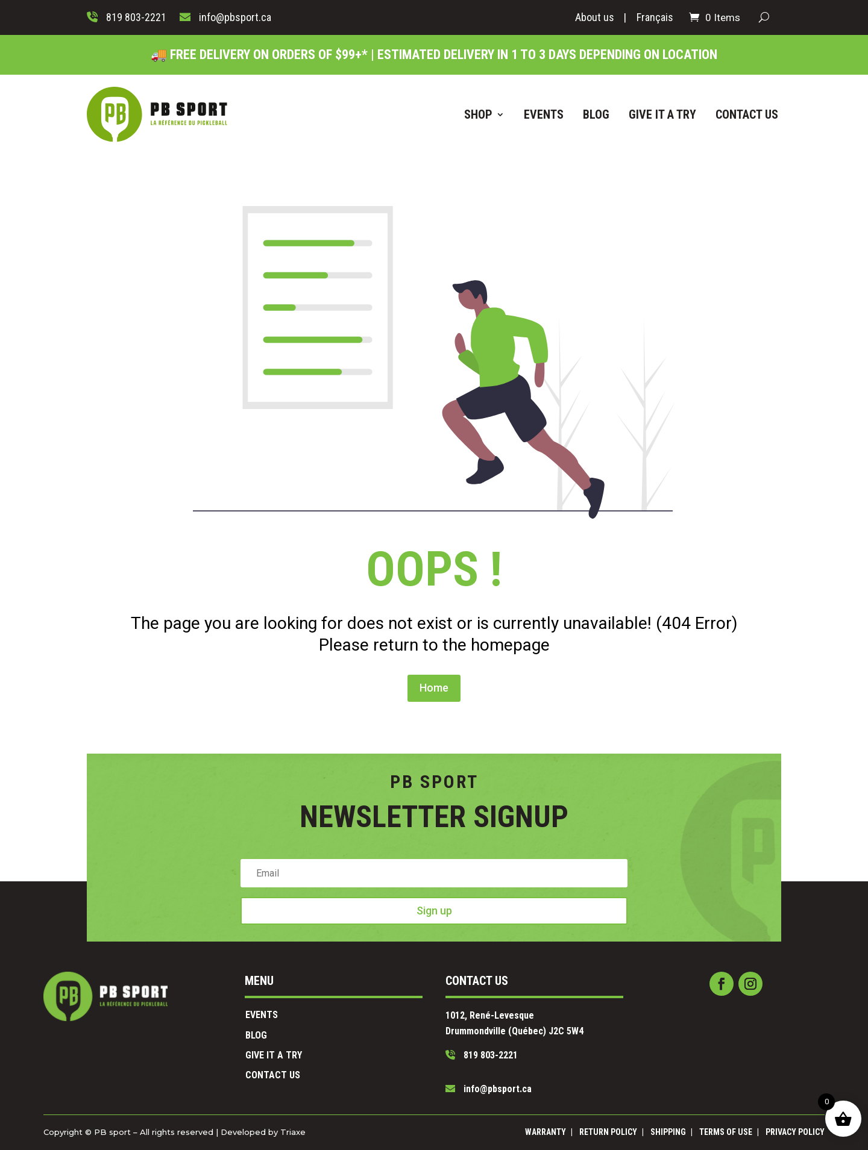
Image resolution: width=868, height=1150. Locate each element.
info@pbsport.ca (462, 1063)
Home (434, 629)
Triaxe (360, 1132)
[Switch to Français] (655, 20)
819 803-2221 (459, 1045)
